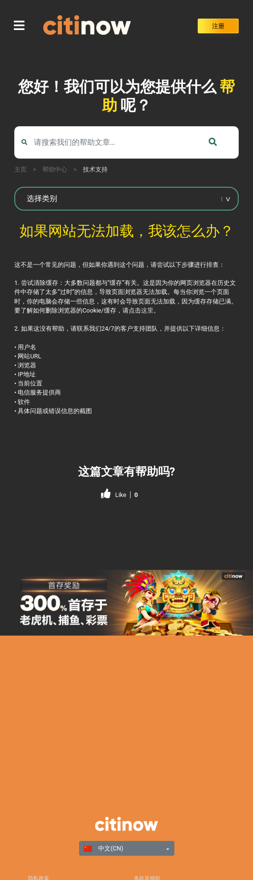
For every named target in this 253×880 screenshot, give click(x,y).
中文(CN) (103, 848)
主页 (20, 169)
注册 (218, 26)
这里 (147, 310)
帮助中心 (54, 169)
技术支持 (95, 169)
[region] (126, 603)
